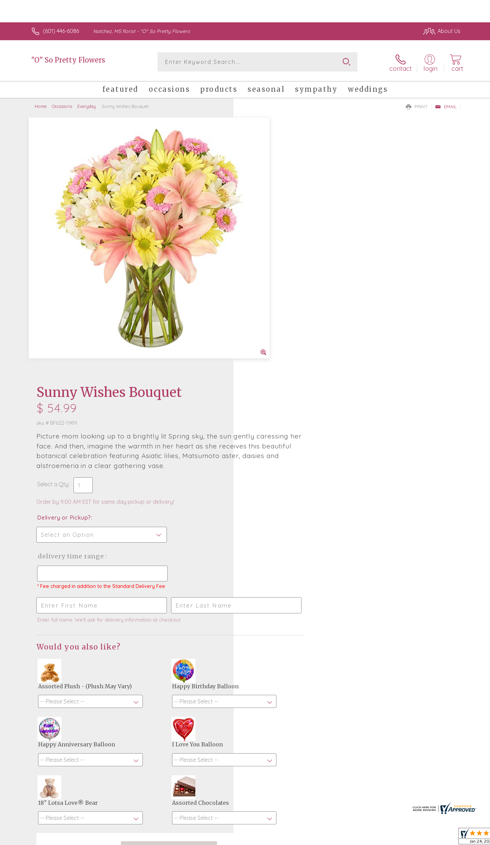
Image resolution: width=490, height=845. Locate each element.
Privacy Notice (350, 838)
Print (417, 105)
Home (41, 105)
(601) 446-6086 (61, 30)
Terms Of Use (310, 838)
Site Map (442, 838)
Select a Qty (261, 224)
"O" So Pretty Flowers (68, 60)
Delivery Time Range (280, 296)
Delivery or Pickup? (273, 257)
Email (446, 105)
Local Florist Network (400, 838)
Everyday (86, 105)
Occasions (62, 105)
